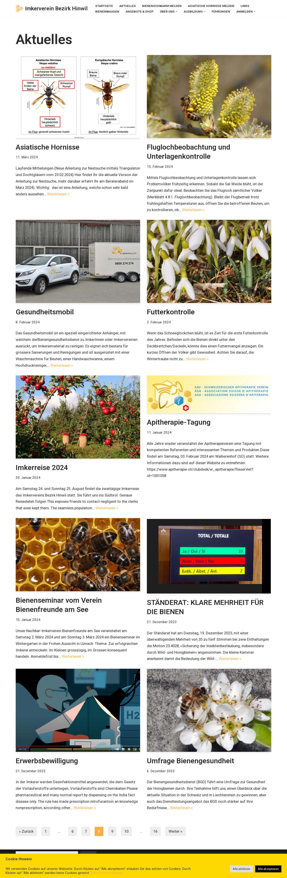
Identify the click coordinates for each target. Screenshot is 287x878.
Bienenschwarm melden (162, 6)
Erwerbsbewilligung (48, 761)
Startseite (104, 6)
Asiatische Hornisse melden (211, 6)
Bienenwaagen (107, 11)
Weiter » (177, 832)
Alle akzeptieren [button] (268, 869)
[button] (176, 11)
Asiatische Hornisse (47, 147)
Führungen (221, 11)
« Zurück (26, 832)
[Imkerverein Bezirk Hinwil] (52, 8)
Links (245, 6)
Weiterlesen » (86, 194)
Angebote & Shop (140, 11)
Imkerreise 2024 (42, 468)
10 (128, 832)
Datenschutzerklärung (107, 873)
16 (157, 832)
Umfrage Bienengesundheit (191, 761)
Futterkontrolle (171, 312)
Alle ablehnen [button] (241, 869)
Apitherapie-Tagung (179, 423)
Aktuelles (127, 6)
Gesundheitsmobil (46, 312)
